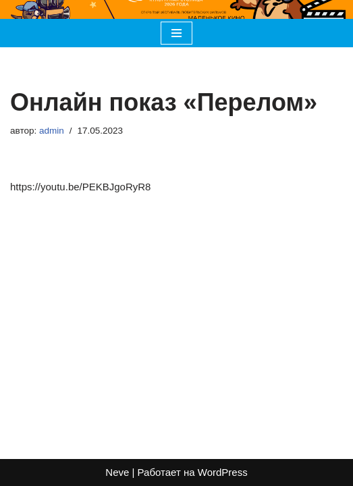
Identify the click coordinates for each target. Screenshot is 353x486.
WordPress (223, 472)
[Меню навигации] (176, 33)
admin (51, 131)
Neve (117, 472)
